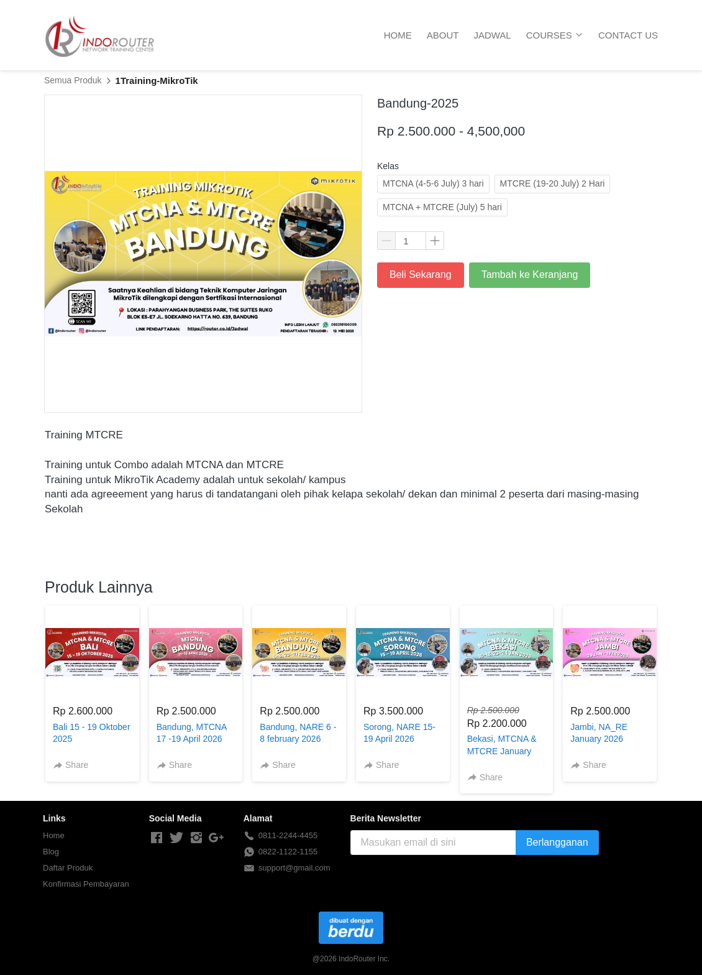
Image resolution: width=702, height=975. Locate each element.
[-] (156, 838)
